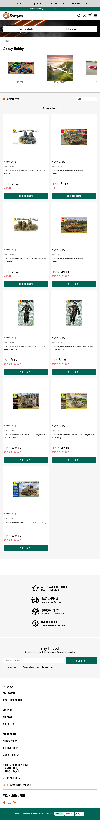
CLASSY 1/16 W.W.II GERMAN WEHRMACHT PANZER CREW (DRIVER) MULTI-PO (26, 344)
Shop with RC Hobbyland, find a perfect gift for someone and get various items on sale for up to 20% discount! (50, 3)
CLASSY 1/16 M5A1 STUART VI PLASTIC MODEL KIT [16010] (26, 518)
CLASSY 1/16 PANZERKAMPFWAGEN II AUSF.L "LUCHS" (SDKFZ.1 (74, 168)
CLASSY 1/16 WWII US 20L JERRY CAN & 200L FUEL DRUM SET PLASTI (26, 256)
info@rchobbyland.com (17, 784)
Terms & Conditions (31, 667)
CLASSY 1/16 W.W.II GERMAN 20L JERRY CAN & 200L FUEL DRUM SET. (26, 168)
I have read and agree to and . (28, 667)
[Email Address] (33, 660)
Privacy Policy (47, 667)
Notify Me (74, 284)
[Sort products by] (86, 99)
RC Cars (21, 82)
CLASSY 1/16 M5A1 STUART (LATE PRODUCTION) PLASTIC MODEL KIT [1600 (26, 432)
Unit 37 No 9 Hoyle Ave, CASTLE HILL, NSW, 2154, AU (17, 768)
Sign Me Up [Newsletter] (81, 660)
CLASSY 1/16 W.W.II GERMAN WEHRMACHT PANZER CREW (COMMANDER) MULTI (74, 344)
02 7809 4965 (11, 778)
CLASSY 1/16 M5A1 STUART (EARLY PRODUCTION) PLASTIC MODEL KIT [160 (74, 432)
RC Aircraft (60, 82)
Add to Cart (26, 196)
